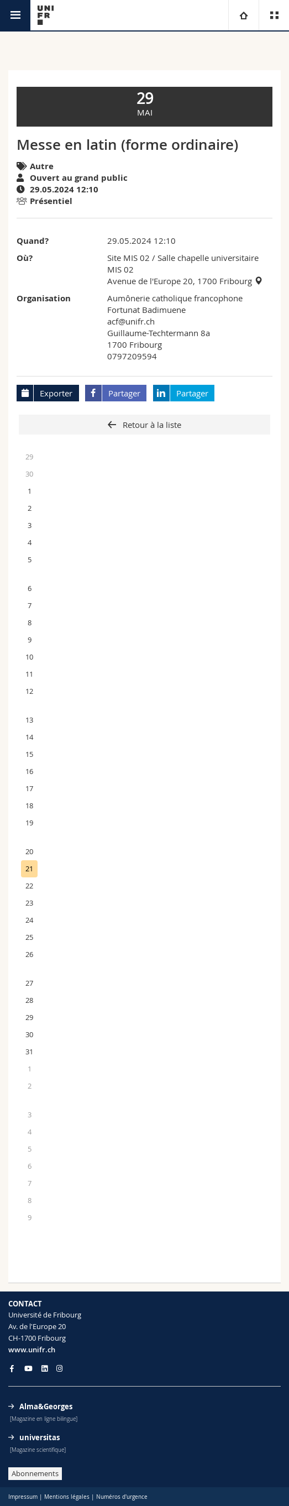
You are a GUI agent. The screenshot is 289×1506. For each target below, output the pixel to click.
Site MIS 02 (128, 257)
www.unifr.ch (31, 1350)
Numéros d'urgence (122, 1496)
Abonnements (35, 1473)
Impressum (23, 1496)
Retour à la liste (150, 424)
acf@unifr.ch (131, 321)
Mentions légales (67, 1496)
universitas (39, 1437)
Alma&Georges (45, 1406)
